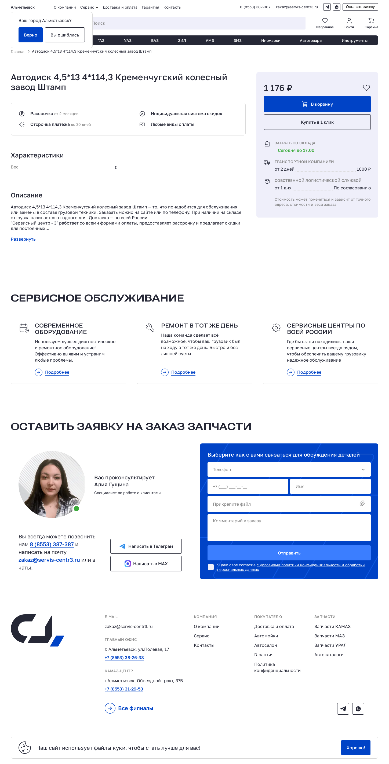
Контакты (172, 7)
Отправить (289, 553)
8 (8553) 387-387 (255, 7)
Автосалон (265, 645)
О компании (65, 7)
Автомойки (266, 635)
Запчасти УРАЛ (330, 645)
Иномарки (271, 40)
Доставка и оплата (120, 7)
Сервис (201, 635)
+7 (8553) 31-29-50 (124, 689)
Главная (18, 51)
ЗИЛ (182, 40)
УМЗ (210, 40)
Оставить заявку (360, 7)
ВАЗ (155, 40)
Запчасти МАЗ (329, 635)
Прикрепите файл (289, 504)
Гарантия (150, 7)
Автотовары (311, 40)
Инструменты (355, 40)
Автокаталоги (329, 654)
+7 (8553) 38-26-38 (124, 657)
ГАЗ (100, 40)
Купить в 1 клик (317, 122)
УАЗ (128, 40)
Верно (30, 35)
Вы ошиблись (64, 35)
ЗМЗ (238, 40)
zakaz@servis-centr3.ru (297, 7)
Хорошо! (356, 747)
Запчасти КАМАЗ (332, 626)
